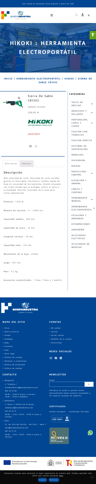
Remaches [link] (78, 155)
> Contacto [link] (7, 346)
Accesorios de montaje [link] (81, 245)
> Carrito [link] (53, 331)
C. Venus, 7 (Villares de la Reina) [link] (19, 404)
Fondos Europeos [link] (57, 411)
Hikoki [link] (69, 79)
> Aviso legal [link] (8, 353)
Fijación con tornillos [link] (79, 133)
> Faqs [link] (5, 350)
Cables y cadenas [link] (77, 190)
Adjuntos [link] (26, 163)
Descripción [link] (11, 163)
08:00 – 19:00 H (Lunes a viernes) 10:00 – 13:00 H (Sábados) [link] (20, 395)
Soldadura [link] (78, 160)
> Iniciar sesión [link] (56, 335)
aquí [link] (61, 476)
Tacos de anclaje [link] (82, 104)
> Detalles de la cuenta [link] (60, 339)
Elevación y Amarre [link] (79, 182)
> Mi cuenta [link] (55, 328)
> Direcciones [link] (55, 342)
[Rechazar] (92, 477)
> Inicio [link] (6, 328)
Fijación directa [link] (82, 140)
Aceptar (42, 480)
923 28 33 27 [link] (10, 411)
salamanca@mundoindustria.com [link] (19, 408)
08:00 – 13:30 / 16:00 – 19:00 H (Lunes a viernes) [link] (23, 415)
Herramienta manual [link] (82, 199)
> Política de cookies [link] (12, 357)
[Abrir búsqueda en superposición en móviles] (76, 15)
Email (52, 380)
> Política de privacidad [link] (13, 364)
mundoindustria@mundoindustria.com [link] (21, 387)
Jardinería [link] (78, 229)
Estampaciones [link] (81, 224)
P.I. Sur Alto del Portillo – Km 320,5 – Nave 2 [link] (25, 424)
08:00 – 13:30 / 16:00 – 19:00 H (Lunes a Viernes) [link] (23, 435)
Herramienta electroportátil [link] (38, 79)
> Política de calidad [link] (12, 368)
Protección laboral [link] (82, 173)
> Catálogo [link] (7, 339)
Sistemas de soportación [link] (79, 147)
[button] (52, 15)
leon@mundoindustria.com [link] (16, 428)
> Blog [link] (5, 342)
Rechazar (54, 480)
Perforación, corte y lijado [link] (82, 123)
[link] (93, 35)
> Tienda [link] (6, 335)
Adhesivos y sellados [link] (82, 112)
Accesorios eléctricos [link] (79, 237)
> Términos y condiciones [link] (14, 361)
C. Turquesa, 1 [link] (11, 384)
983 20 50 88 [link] (11, 391)
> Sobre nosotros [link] (10, 331)
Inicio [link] (8, 79)
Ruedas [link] (76, 166)
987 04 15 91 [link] (10, 431)
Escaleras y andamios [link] (79, 217)
